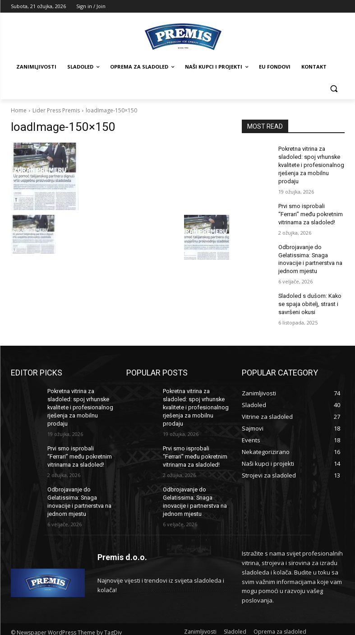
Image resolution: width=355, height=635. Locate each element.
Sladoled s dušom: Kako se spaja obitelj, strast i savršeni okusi (308, 297)
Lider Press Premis (56, 110)
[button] (334, 88)
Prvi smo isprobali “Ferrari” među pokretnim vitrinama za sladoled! (311, 211)
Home (19, 110)
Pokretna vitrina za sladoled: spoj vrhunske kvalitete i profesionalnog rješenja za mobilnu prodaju (309, 163)
